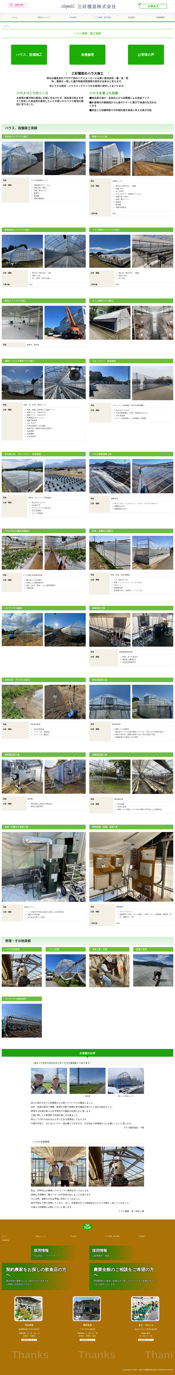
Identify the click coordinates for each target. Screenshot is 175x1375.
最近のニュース (44, 17)
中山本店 (73, 17)
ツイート (6, 26)
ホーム (14, 17)
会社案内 (131, 17)
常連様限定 (160, 17)
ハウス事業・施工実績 (102, 17)
